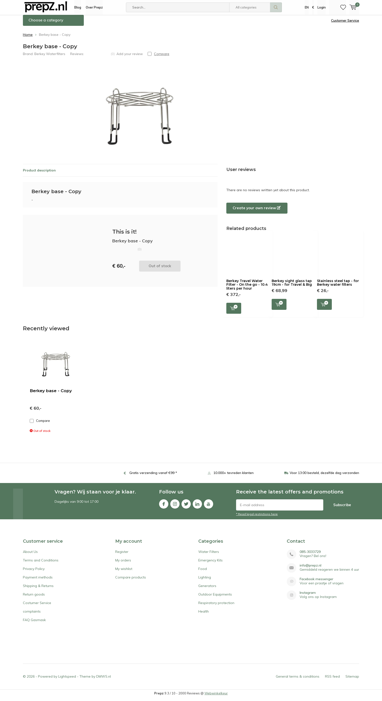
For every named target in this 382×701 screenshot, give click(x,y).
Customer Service (345, 24)
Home (28, 38)
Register (121, 555)
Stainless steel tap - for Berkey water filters (338, 286)
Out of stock (160, 269)
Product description (39, 173)
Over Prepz (94, 7)
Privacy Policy (34, 572)
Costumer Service (37, 606)
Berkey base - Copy (51, 394)
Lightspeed (67, 680)
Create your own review (257, 211)
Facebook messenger (316, 583)
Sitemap (352, 680)
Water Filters (208, 555)
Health (203, 615)
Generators (207, 589)
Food (202, 572)
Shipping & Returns (38, 589)
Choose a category (46, 23)
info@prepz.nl (310, 569)
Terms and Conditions (40, 564)
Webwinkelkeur (216, 697)
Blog (77, 7)
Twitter (186, 506)
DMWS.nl (103, 680)
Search (276, 7)
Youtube (208, 506)
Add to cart (233, 311)
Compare (40, 424)
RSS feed (332, 680)
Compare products (130, 581)
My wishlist (123, 572)
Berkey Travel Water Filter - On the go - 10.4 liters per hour (247, 288)
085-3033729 (310, 555)
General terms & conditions (297, 680)
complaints (32, 615)
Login (321, 7)
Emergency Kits (210, 564)
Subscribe (342, 508)
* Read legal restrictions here (257, 518)
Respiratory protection (216, 606)
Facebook (163, 506)
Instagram (175, 506)
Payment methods (38, 581)
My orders (123, 564)
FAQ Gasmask (34, 623)
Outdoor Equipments (215, 598)
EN (307, 7)
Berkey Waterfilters (49, 57)
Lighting (204, 581)
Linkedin (197, 506)
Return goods (34, 598)
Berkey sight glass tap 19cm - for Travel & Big (292, 286)
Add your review (129, 57)
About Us (30, 555)
